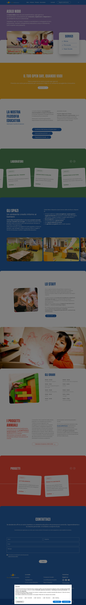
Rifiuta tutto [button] (57, 601)
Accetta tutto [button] (66, 601)
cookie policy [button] (24, 591)
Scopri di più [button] (19, 601)
